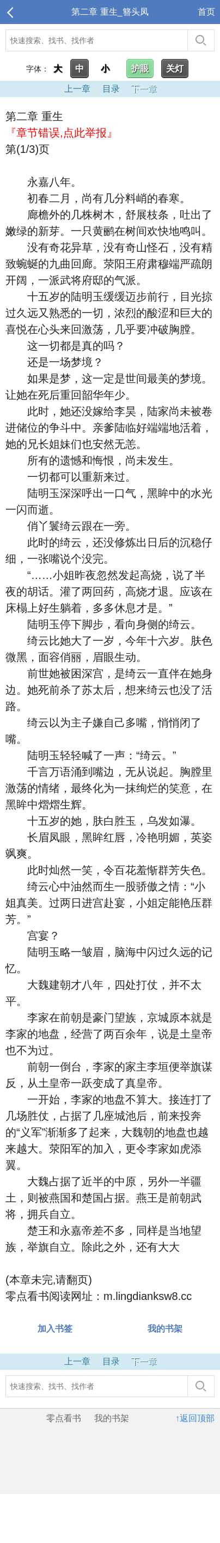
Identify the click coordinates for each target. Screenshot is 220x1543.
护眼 (140, 68)
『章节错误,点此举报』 (61, 133)
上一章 (77, 88)
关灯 (175, 68)
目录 (111, 88)
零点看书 (63, 1418)
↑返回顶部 (195, 1418)
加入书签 (55, 1328)
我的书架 (165, 1328)
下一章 (144, 88)
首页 (206, 11)
